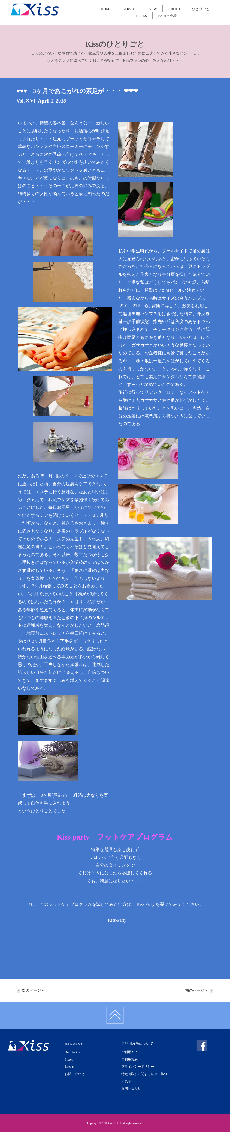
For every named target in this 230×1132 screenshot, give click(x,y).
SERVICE (130, 9)
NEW (153, 9)
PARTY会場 (167, 16)
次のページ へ (31, 990)
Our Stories (72, 1052)
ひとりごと (201, 9)
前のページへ (199, 990)
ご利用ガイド (131, 1052)
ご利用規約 (129, 1059)
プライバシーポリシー (137, 1066)
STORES (140, 16)
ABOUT (174, 9)
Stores (69, 1059)
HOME (106, 9)
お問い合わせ (74, 1074)
